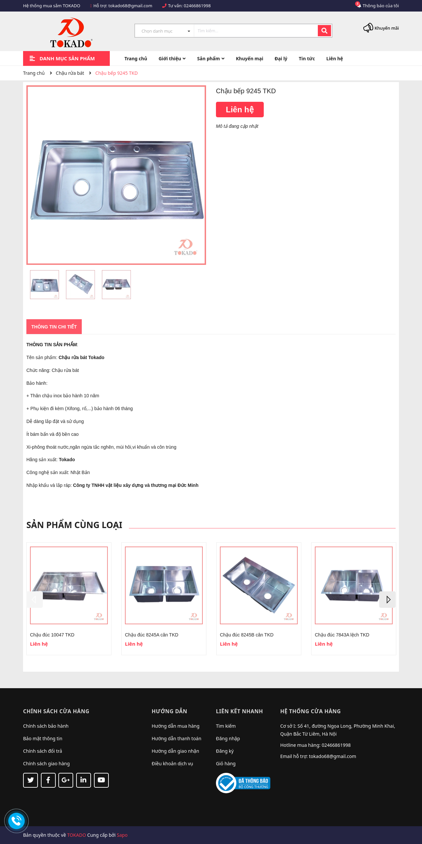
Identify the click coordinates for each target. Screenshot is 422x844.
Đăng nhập (228, 738)
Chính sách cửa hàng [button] (56, 711)
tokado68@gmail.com (130, 6)
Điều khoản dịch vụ (172, 763)
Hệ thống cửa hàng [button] (310, 711)
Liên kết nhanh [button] (239, 711)
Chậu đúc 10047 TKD (52, 634)
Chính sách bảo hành (46, 726)
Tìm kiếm (226, 726)
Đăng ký (225, 751)
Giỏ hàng (226, 763)
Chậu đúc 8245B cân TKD (247, 634)
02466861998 (197, 6)
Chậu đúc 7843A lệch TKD (342, 634)
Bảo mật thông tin (42, 738)
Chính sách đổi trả (42, 751)
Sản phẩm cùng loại (74, 525)
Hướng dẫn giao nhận (175, 751)
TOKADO (76, 835)
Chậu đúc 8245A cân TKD (151, 634)
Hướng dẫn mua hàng (175, 726)
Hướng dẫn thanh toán (176, 738)
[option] (44, 286)
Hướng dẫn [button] (169, 711)
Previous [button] (34, 599)
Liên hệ (240, 109)
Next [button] (387, 599)
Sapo (122, 835)
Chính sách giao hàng (46, 763)
